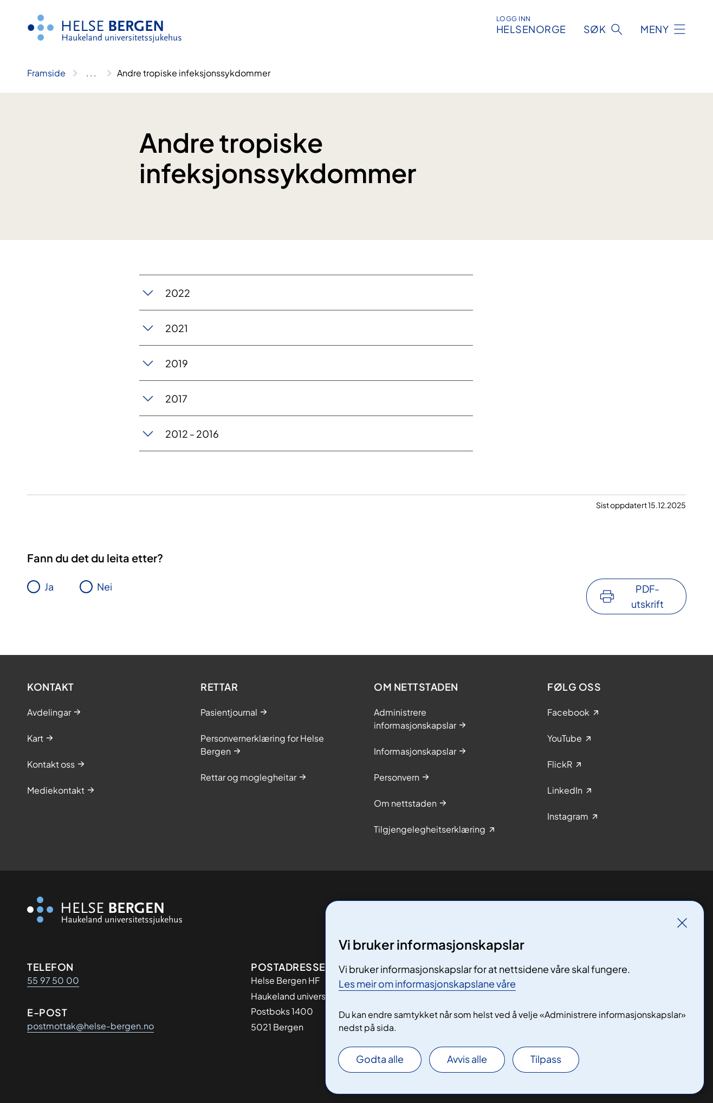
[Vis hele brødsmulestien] (91, 73)
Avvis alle (467, 1059)
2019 (176, 363)
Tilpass (545, 1059)
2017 (176, 398)
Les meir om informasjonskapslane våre (427, 983)
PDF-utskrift (647, 596)
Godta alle (380, 1059)
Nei (104, 586)
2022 (177, 293)
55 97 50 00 (53, 980)
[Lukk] (682, 922)
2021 (176, 328)
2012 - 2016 (192, 433)
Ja (49, 586)
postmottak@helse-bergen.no (90, 1025)
